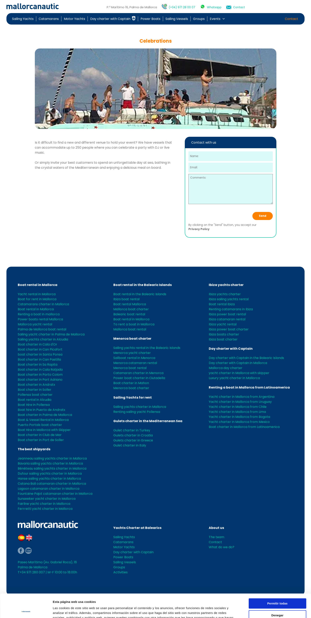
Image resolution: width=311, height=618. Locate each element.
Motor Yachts (74, 18)
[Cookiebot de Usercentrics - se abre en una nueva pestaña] (26, 610)
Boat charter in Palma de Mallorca (45, 414)
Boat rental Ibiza (222, 304)
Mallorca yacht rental (35, 324)
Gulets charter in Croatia (133, 435)
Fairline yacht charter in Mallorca (44, 503)
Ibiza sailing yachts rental (229, 299)
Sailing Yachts (23, 18)
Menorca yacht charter (132, 353)
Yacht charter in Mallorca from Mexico (239, 422)
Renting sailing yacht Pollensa (136, 411)
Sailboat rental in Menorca (134, 358)
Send (262, 216)
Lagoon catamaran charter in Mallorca (48, 488)
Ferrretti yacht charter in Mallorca (45, 508)
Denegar (277, 591)
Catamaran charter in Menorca (138, 373)
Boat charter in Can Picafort (40, 349)
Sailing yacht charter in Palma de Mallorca (51, 334)
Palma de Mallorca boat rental (42, 329)
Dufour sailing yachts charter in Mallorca (50, 473)
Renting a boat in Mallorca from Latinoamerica (249, 387)
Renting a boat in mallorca (39, 314)
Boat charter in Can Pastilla (39, 359)
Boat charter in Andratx (36, 384)
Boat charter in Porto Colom (40, 374)
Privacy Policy (199, 229)
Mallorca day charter (225, 368)
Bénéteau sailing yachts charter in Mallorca (52, 468)
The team (216, 537)
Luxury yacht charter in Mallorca (234, 378)
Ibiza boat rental (126, 299)
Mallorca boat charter (131, 309)
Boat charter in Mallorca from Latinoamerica (244, 427)
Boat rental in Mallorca (37, 285)
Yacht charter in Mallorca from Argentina (241, 396)
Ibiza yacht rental (223, 324)
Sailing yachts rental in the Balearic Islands (146, 348)
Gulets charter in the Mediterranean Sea (147, 421)
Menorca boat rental (130, 368)
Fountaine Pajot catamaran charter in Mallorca (55, 493)
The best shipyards (34, 449)
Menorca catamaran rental (135, 363)
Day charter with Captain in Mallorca (238, 363)
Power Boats (150, 18)
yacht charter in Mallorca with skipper (239, 373)
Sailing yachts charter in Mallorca (139, 406)
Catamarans (49, 18)
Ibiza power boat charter (229, 329)
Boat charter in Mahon (131, 383)
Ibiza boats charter (224, 334)
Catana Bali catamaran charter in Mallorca (52, 483)
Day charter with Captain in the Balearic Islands (246, 358)
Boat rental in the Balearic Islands (142, 285)
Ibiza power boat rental (227, 314)
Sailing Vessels (176, 18)
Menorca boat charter (132, 338)
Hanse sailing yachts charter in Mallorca (49, 478)
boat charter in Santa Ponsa (40, 354)
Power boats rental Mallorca (40, 319)
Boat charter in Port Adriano (40, 379)
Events (215, 18)
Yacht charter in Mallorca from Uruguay (240, 401)
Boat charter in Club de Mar (40, 435)
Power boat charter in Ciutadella (139, 378)
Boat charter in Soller (34, 389)
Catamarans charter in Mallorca (43, 304)
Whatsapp (214, 7)
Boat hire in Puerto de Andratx (41, 409)
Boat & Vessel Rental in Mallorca (43, 419)
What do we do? (221, 547)
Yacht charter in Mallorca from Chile (238, 406)
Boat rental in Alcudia (34, 399)
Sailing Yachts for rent (132, 397)
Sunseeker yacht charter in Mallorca (46, 498)
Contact (239, 7)
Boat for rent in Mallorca (37, 299)
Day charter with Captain (112, 18)
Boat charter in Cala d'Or (37, 344)
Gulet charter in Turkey (131, 430)
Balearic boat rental (129, 314)
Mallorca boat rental (129, 329)
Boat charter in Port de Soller (41, 440)
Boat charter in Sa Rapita (37, 364)
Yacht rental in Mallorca (37, 294)
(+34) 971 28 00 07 (182, 7)
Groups (199, 18)
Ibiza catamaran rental (227, 319)
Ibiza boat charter (223, 339)
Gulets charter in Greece (133, 440)
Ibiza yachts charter (226, 285)
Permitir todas (277, 580)
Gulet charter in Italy (129, 445)
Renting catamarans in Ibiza (231, 309)
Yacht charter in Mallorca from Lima (237, 411)
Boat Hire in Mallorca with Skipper (44, 430)
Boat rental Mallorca (129, 304)
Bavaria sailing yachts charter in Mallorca (50, 463)
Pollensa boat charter (35, 394)
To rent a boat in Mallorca (133, 324)
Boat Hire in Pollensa (34, 404)
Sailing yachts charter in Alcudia (43, 339)
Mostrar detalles (64, 610)
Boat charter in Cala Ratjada (40, 369)
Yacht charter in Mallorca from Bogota (239, 416)
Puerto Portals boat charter (40, 425)
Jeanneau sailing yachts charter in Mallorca (52, 458)
